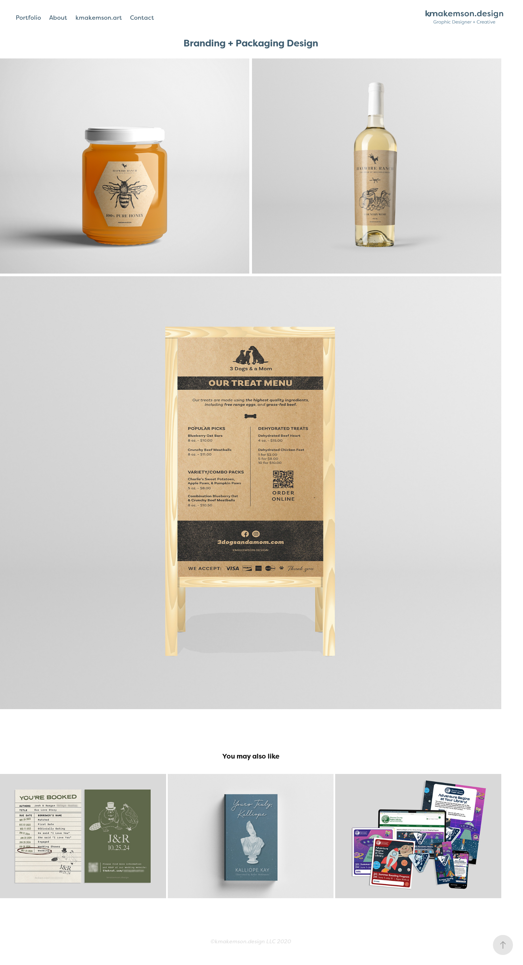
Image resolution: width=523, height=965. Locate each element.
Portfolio (28, 17)
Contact (142, 17)
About (58, 17)
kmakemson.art (99, 17)
